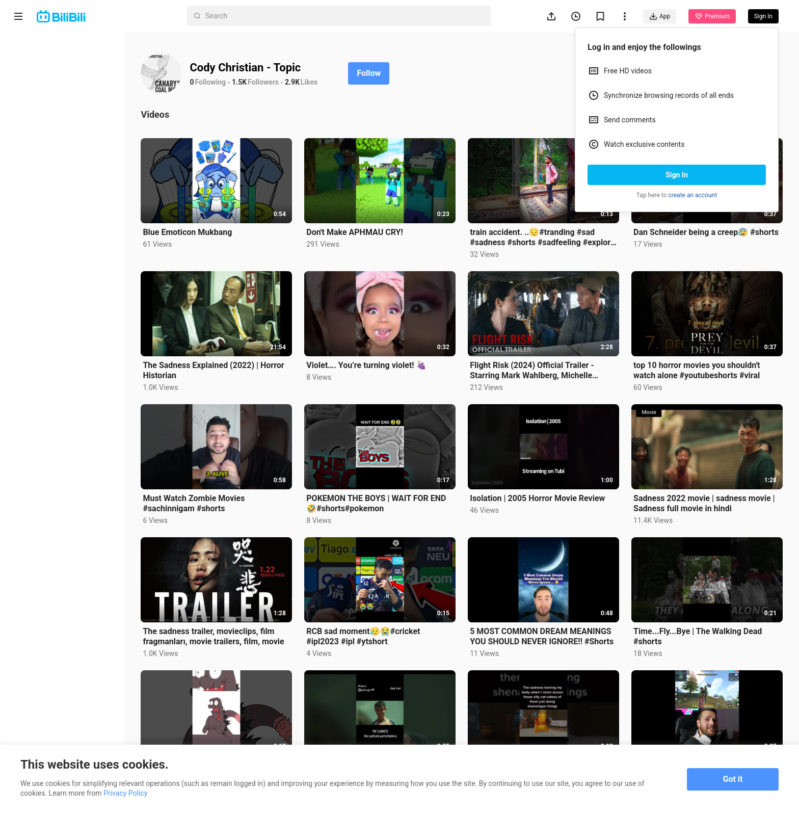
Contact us (64, 686)
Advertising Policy (40, 712)
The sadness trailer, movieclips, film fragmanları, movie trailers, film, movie (227, 629)
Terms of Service (39, 699)
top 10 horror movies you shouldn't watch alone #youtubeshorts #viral (700, 366)
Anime (36, 69)
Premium (712, 16)
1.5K (253, 82)
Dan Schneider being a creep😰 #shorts (694, 235)
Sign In (676, 175)
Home (35, 45)
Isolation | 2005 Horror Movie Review (544, 492)
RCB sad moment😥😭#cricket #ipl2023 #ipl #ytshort (374, 629)
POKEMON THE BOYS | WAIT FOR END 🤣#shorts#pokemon (387, 497)
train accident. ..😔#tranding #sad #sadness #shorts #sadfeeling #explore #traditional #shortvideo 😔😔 (544, 235)
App (659, 16)
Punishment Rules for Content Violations (59, 730)
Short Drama (47, 94)
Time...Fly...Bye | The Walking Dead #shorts (701, 629)
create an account (693, 195)
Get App (100, 686)
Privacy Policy (94, 699)
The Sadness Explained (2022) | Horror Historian (227, 366)
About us (26, 686)
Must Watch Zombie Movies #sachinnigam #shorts (208, 497)
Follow (383, 73)
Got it (733, 779)
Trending (40, 118)
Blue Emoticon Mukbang (201, 230)
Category (40, 143)
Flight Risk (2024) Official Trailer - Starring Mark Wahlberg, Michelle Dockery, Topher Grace (539, 366)
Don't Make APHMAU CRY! (365, 230)
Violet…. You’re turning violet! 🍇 (377, 361)
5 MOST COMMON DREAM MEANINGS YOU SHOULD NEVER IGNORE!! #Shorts (549, 629)
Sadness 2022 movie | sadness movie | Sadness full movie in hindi (707, 497)
